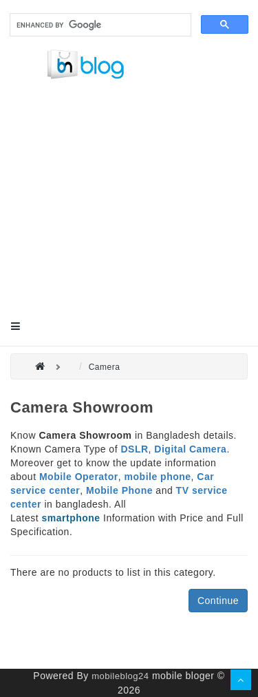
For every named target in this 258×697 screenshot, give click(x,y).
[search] (99, 25)
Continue (218, 600)
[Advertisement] (129, 210)
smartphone (71, 517)
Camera (104, 367)
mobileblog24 (120, 676)
